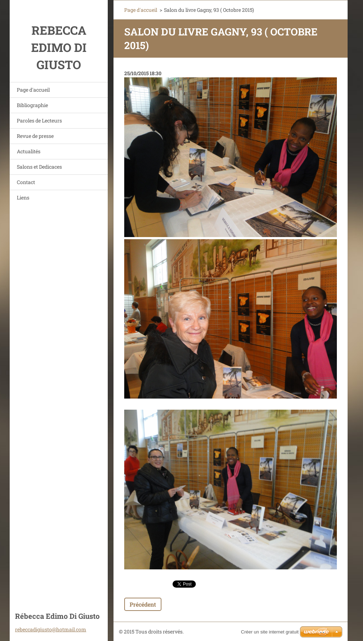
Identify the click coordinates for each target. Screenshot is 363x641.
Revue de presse (35, 135)
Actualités (28, 151)
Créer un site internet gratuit (270, 632)
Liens (23, 197)
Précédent (143, 604)
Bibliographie (32, 105)
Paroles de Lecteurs (39, 120)
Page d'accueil (33, 89)
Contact (26, 182)
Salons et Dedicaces (39, 166)
